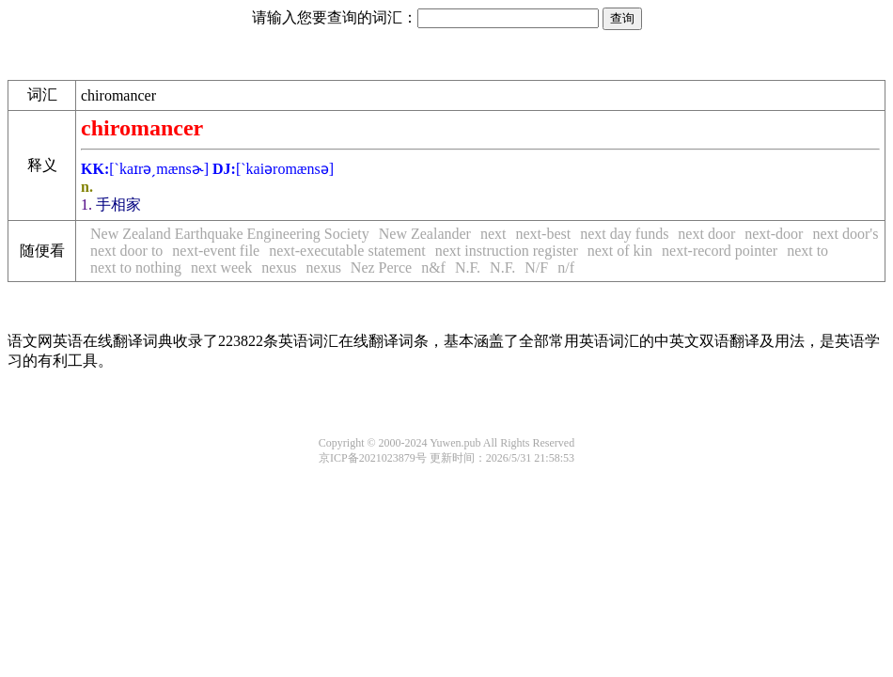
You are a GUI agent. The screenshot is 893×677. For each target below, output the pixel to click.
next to (807, 251)
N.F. (467, 268)
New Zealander (425, 234)
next (493, 234)
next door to (126, 251)
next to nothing (135, 268)
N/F (536, 268)
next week (221, 268)
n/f (565, 268)
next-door (773, 234)
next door (706, 234)
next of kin (620, 251)
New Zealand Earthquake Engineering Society (229, 234)
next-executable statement (347, 251)
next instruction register (506, 251)
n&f (433, 268)
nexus (278, 268)
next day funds (624, 234)
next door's (845, 234)
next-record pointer (719, 251)
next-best (544, 234)
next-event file (215, 251)
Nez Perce (381, 268)
